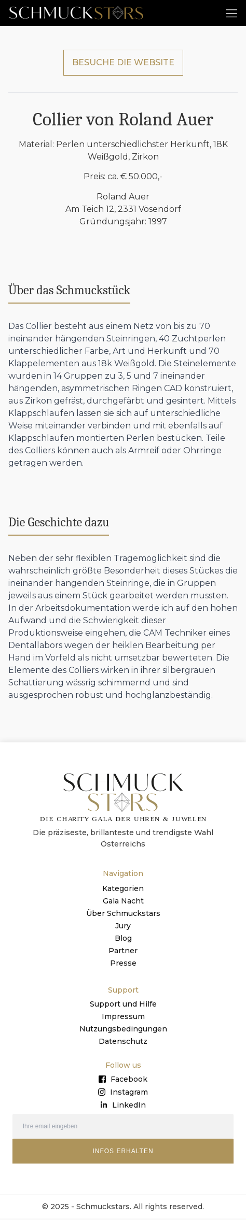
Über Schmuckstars (123, 914)
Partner (123, 951)
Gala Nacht (123, 902)
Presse (123, 964)
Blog (123, 939)
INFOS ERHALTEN (122, 1152)
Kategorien (123, 889)
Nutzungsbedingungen (123, 1030)
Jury (123, 926)
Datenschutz (123, 1042)
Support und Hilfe (123, 1005)
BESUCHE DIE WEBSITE (123, 63)
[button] (231, 12)
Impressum (123, 1017)
